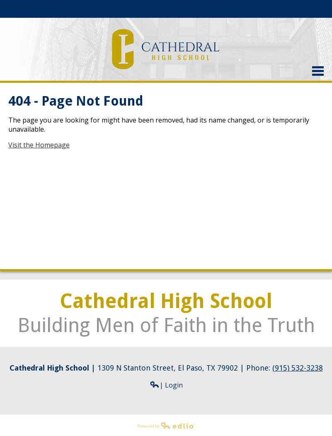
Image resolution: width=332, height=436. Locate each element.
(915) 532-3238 (297, 368)
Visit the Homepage (39, 144)
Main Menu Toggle (318, 71)
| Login (166, 385)
